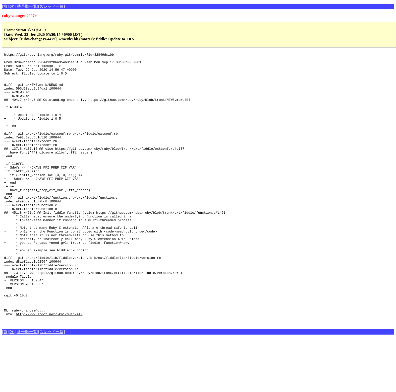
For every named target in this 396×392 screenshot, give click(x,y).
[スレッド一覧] (51, 6)
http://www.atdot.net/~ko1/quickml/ (49, 366)
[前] (5, 6)
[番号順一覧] (26, 6)
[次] (12, 6)
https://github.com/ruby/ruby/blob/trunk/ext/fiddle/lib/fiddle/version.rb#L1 (108, 317)
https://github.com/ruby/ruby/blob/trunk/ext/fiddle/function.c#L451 (160, 245)
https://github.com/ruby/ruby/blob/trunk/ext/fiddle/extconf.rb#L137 (119, 168)
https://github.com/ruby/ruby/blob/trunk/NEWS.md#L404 (139, 109)
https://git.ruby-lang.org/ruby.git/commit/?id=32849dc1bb (59, 55)
